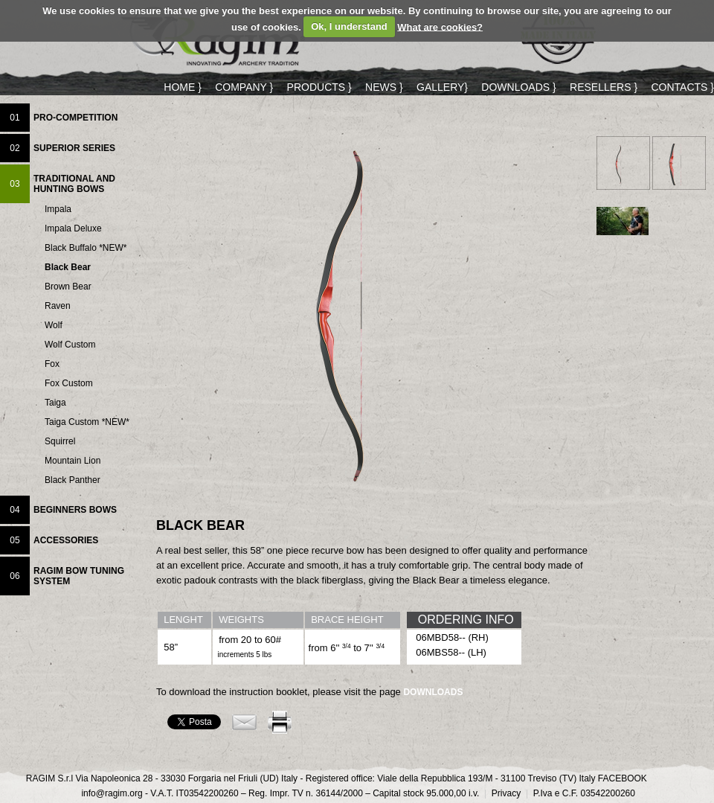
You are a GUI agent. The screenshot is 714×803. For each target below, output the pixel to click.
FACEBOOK (622, 778)
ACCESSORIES (65, 540)
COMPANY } (244, 87)
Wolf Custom (70, 345)
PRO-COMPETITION (75, 117)
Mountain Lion (72, 461)
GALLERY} (442, 87)
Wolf (53, 325)
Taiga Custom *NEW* (87, 422)
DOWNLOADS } (518, 87)
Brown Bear (68, 287)
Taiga (55, 403)
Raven (58, 306)
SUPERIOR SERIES (74, 148)
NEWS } (384, 87)
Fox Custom (69, 384)
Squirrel (60, 442)
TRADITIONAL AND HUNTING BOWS (74, 183)
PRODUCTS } (319, 87)
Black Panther (72, 480)
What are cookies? (440, 26)
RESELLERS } (603, 87)
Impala (58, 209)
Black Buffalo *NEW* (86, 248)
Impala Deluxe (73, 229)
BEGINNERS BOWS (75, 510)
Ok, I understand (349, 26)
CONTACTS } (682, 87)
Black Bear (68, 267)
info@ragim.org (111, 793)
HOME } (183, 87)
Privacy (502, 793)
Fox (52, 364)
